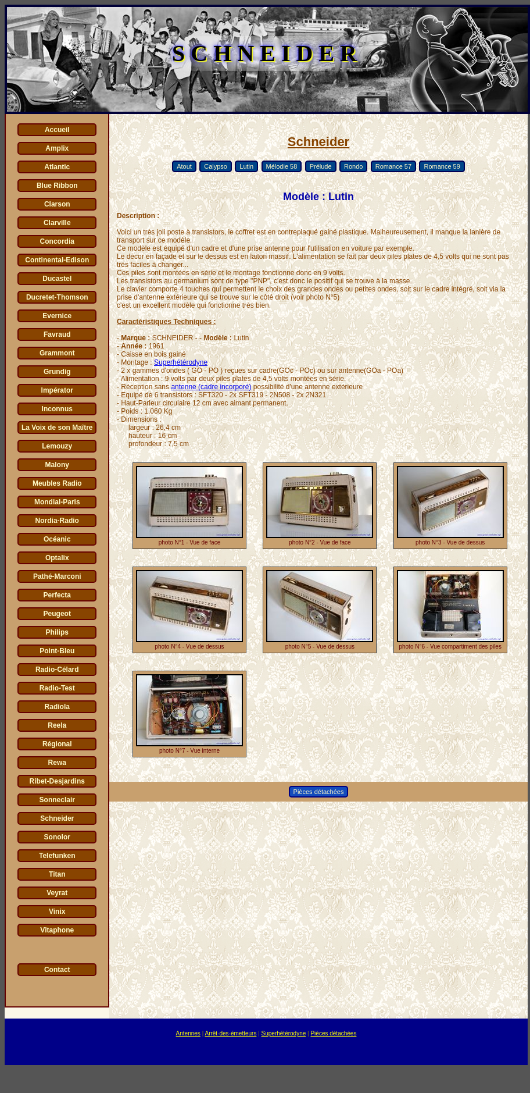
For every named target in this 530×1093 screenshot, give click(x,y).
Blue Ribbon (57, 185)
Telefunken (57, 856)
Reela (57, 725)
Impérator (57, 390)
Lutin (246, 166)
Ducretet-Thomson (57, 297)
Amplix (57, 148)
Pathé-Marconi (57, 576)
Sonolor (57, 837)
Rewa (57, 763)
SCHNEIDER (267, 53)
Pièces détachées (318, 791)
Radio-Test (57, 688)
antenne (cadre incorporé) (211, 387)
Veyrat (56, 893)
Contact (57, 970)
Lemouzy (57, 446)
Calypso (215, 166)
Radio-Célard (57, 669)
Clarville (57, 223)
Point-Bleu (57, 651)
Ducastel (56, 279)
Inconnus (57, 409)
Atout (184, 166)
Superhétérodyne (180, 362)
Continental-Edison (57, 260)
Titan (57, 874)
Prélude (321, 166)
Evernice (56, 316)
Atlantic (57, 167)
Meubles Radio (57, 483)
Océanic (57, 539)
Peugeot (57, 614)
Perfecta (57, 595)
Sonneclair (57, 800)
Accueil (57, 130)
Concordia (57, 241)
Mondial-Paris (57, 502)
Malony (57, 465)
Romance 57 (393, 166)
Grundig (57, 372)
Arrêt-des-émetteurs (230, 1033)
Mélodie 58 (282, 166)
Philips (57, 632)
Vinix (57, 911)
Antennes (188, 1033)
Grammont (57, 353)
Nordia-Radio (57, 521)
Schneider (57, 818)
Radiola (57, 707)
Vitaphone (57, 930)
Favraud (57, 334)
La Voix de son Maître (57, 427)
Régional (57, 744)
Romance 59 (442, 166)
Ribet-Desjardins (57, 781)
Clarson (57, 204)
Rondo (353, 166)
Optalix (57, 558)
